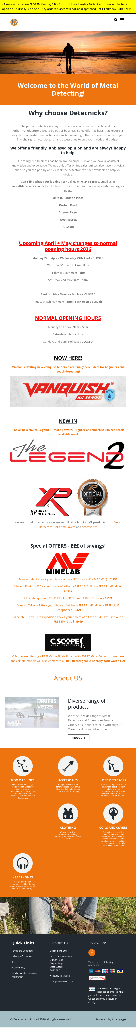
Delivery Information (21, 958)
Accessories (89, 527)
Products (81, 739)
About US (68, 678)
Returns (15, 963)
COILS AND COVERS (113, 829)
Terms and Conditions (22, 952)
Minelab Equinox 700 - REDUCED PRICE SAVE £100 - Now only (68, 598)
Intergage (119, 1021)
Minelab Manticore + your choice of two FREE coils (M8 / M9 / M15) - (68, 579)
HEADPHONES (22, 879)
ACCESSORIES (68, 782)
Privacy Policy (18, 969)
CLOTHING (68, 829)
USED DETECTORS (113, 782)
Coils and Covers (64, 527)
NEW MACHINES (23, 782)
